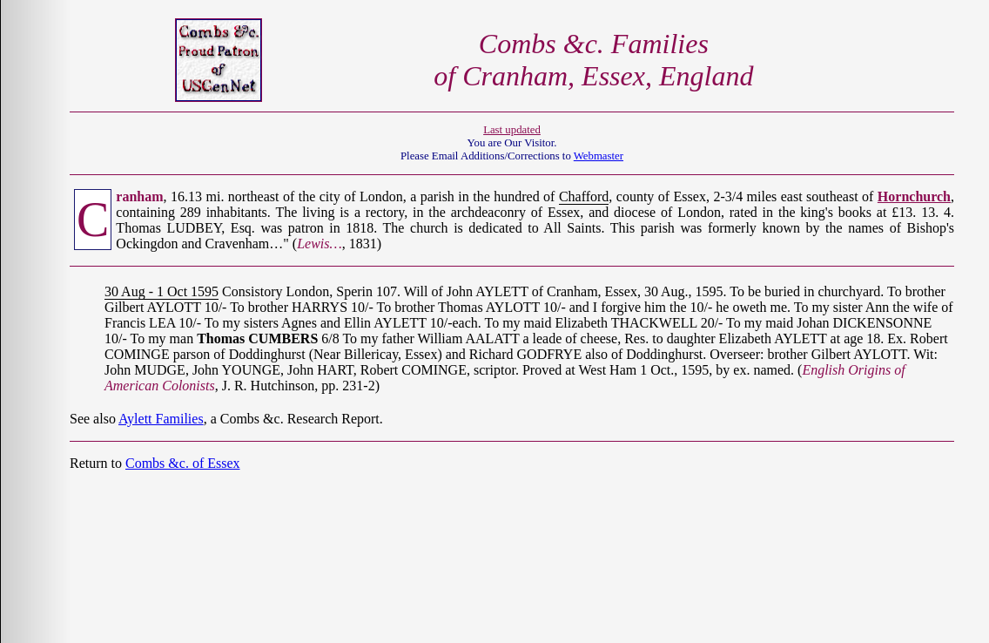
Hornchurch (914, 196)
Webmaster (598, 156)
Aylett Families (161, 418)
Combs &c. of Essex (182, 463)
